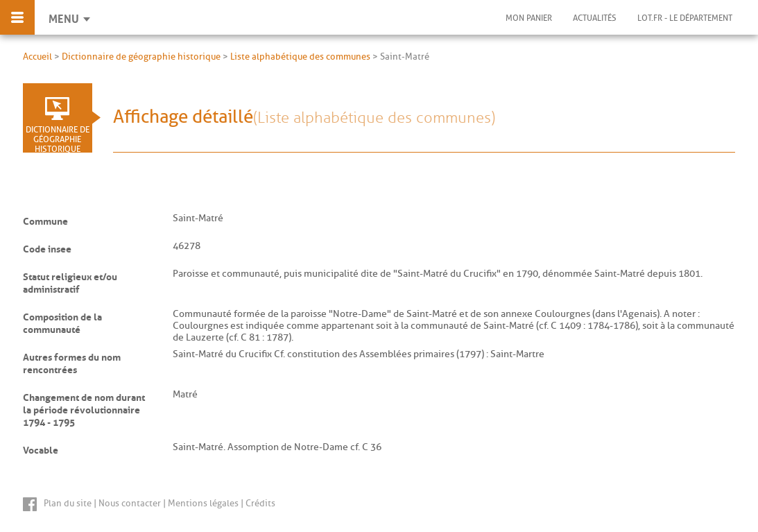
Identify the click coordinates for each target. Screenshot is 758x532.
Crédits (260, 503)
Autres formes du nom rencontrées (72, 361)
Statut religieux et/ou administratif (70, 281)
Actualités (595, 18)
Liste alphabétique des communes (300, 56)
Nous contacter (129, 503)
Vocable (40, 448)
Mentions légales (203, 503)
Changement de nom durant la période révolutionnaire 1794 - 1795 (84, 407)
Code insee (47, 247)
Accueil (37, 56)
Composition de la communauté (62, 321)
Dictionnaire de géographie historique (141, 56)
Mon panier (529, 18)
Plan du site (68, 503)
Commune (45, 219)
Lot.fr (684, 18)
